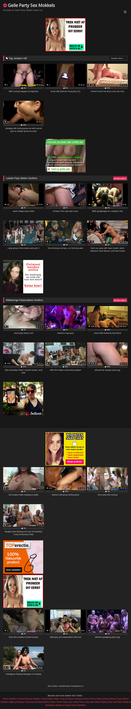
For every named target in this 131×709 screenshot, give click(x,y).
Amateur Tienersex (25, 702)
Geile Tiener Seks (59, 702)
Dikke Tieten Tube (56, 699)
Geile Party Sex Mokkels (29, 5)
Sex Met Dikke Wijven (96, 702)
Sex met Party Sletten (119, 702)
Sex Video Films (76, 702)
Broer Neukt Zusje (112, 699)
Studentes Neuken (54, 705)
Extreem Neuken (74, 699)
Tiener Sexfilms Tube (12, 699)
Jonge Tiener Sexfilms (75, 705)
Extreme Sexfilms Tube (35, 699)
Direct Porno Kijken (93, 699)
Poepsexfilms (42, 702)
